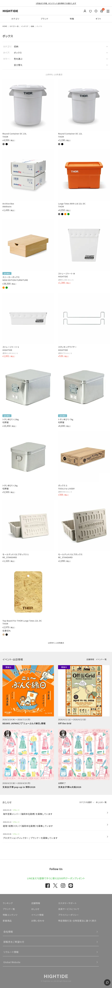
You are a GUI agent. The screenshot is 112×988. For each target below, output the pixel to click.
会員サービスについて (68, 908)
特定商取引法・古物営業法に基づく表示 (77, 920)
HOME (4, 26)
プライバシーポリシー (68, 914)
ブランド (44, 18)
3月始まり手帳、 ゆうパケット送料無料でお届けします (56, 3)
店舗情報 (90, 659)
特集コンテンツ (10, 914)
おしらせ (35, 908)
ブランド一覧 (9, 908)
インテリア (24, 26)
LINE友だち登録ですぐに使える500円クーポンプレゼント (56, 878)
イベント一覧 (101, 659)
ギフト (98, 18)
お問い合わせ (37, 920)
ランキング (8, 903)
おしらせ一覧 (101, 802)
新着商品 (7, 920)
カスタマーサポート (67, 903)
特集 (72, 18)
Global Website (11, 962)
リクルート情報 (11, 952)
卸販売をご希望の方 (13, 941)
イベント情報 (37, 914)
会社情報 (8, 931)
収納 (32, 26)
